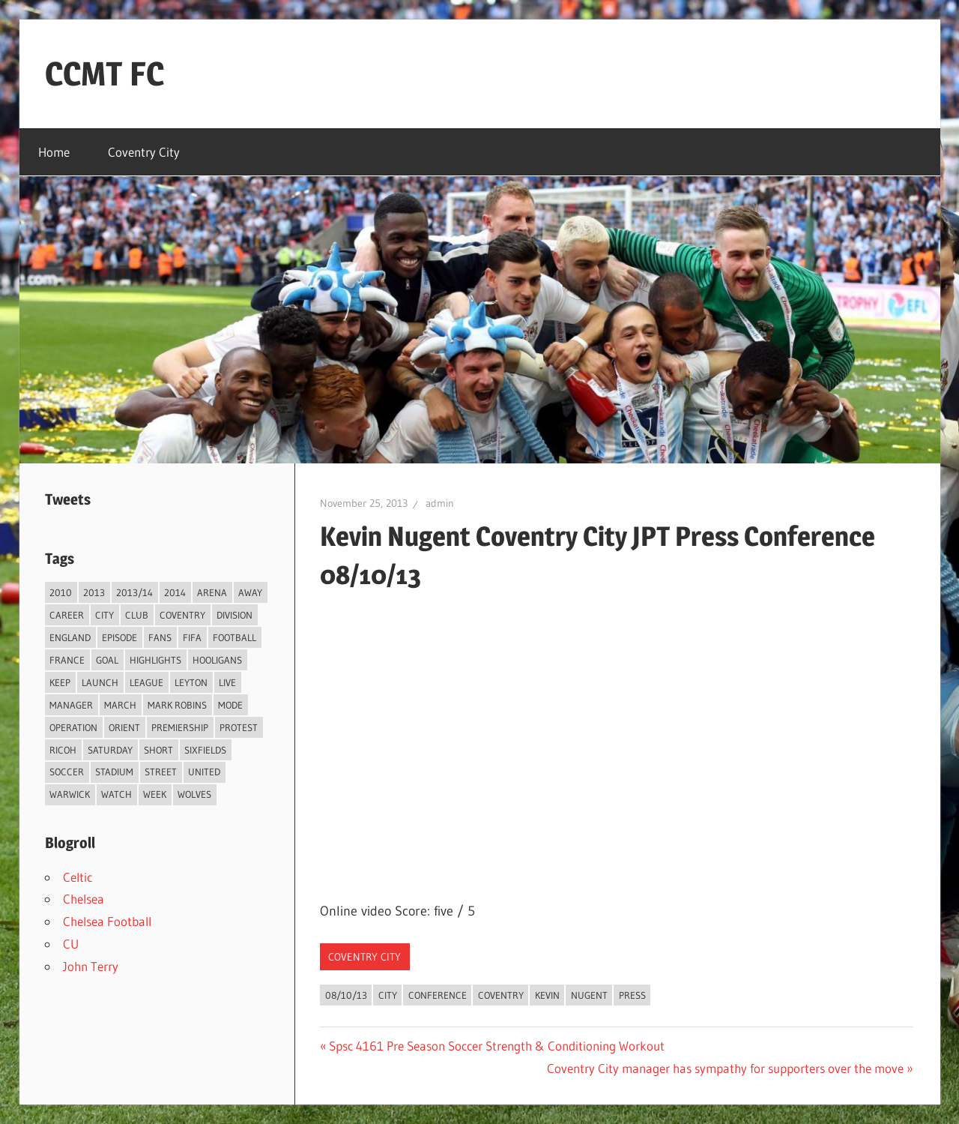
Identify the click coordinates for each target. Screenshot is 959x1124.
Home (54, 152)
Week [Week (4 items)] (154, 794)
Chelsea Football (107, 921)
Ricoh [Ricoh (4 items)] (62, 750)
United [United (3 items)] (204, 772)
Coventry (501, 995)
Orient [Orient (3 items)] (124, 727)
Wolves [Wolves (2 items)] (194, 794)
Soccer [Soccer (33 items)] (66, 772)
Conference (437, 995)
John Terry (90, 966)
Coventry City (144, 152)
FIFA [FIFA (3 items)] (192, 637)
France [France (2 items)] (67, 660)
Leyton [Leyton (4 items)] (191, 682)
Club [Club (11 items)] (136, 615)
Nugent (589, 995)
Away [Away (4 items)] (250, 592)
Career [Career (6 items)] (66, 615)
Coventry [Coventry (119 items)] (182, 615)
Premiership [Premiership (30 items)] (179, 727)
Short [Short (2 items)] (158, 750)
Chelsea (83, 899)
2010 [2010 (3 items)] (60, 592)
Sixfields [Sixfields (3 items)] (205, 750)
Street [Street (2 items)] (161, 772)
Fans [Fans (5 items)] (160, 637)
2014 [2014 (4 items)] (175, 592)
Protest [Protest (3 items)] (239, 727)
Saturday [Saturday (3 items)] (110, 750)
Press (632, 995)
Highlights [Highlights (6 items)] (155, 660)
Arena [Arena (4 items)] (212, 592)
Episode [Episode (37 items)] (119, 637)
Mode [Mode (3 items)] (230, 705)
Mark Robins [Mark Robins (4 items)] (177, 705)
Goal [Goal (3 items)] (107, 660)
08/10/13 (346, 995)
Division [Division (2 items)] (234, 615)
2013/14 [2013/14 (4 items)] (134, 592)
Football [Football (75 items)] (234, 637)
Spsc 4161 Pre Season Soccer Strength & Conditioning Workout (496, 1046)
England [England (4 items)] (70, 637)
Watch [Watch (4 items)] (116, 794)
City (387, 995)
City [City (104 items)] (104, 615)
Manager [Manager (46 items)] (71, 705)
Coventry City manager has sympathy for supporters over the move (725, 1068)
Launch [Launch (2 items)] (100, 682)
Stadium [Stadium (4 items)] (114, 772)
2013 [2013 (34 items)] (94, 592)
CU (71, 944)
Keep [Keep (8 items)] (59, 682)
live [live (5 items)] (227, 682)
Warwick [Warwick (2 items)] (69, 794)
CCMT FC (104, 73)
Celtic (77, 877)
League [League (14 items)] (146, 682)
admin (440, 503)
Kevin (547, 995)
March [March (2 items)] (120, 705)
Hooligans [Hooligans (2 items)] (217, 660)
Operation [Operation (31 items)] (73, 727)
